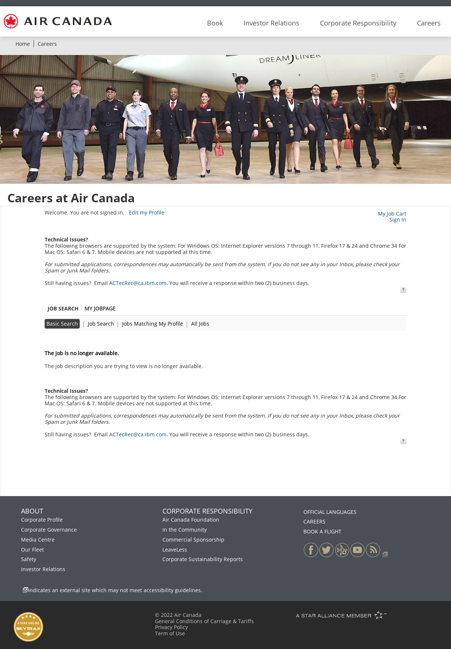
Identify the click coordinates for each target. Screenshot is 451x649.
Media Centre (38, 539)
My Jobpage (100, 308)
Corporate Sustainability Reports (202, 559)
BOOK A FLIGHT (322, 531)
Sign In (397, 219)
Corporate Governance (49, 529)
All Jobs (200, 323)
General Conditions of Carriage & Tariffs (204, 621)
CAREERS (314, 521)
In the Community (184, 529)
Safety (28, 559)
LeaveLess (174, 549)
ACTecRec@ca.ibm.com (137, 282)
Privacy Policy (171, 627)
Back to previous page (72, 340)
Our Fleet (32, 549)
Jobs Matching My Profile (152, 323)
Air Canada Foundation (190, 519)
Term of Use (170, 633)
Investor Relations (43, 569)
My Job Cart (392, 213)
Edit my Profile (146, 212)
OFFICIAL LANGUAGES (330, 511)
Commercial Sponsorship (193, 539)
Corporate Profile (42, 519)
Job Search (101, 323)
